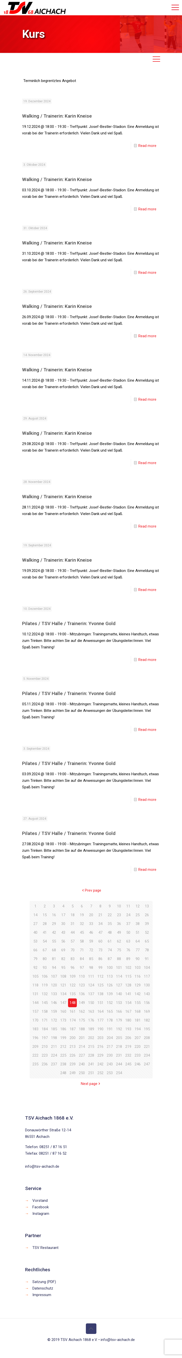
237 (54, 1064)
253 (110, 1073)
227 (82, 1055)
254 (119, 1073)
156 (147, 1002)
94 (54, 967)
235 (35, 1064)
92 (35, 967)
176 (91, 1020)
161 (73, 1011)
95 (63, 967)
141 (128, 994)
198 (54, 1038)
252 (100, 1073)
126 (110, 985)
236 (45, 1064)
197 (45, 1038)
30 (63, 923)
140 (119, 994)
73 (100, 950)
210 (45, 1046)
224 (54, 1055)
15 (45, 915)
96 (73, 967)
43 (63, 932)
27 (35, 923)
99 (100, 967)
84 (82, 959)
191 (110, 1029)
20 (91, 915)
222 (35, 1055)
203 (100, 1038)
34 (100, 923)
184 (45, 1029)
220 (138, 1046)
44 (73, 932)
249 (73, 1073)
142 (138, 994)
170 (35, 1020)
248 (63, 1073)
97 (82, 967)
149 (82, 1002)
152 (110, 1002)
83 (73, 959)
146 (54, 1002)
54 (45, 941)
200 (73, 1038)
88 (119, 959)
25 (138, 915)
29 (54, 923)
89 (128, 959)
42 (54, 932)
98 (91, 967)
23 (119, 915)
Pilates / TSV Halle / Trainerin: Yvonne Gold (68, 623)
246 (138, 1064)
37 (128, 923)
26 (147, 915)
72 (91, 950)
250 (82, 1073)
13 (147, 906)
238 (63, 1064)
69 (63, 950)
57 (73, 941)
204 (110, 1038)
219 (128, 1046)
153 (119, 1002)
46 (91, 932)
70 (73, 950)
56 (63, 941)
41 (45, 932)
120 (54, 985)
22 (110, 915)
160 (63, 1011)
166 (119, 1011)
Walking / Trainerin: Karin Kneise (57, 116)
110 (82, 976)
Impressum (41, 1295)
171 (45, 1020)
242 (100, 1064)
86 (100, 959)
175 (82, 1020)
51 (138, 932)
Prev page (91, 890)
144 (35, 1002)
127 (119, 985)
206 (128, 1038)
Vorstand (40, 1200)
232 (128, 1055)
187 (73, 1029)
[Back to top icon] (91, 1328)
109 (73, 976)
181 (138, 1020)
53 (35, 941)
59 (91, 941)
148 (73, 1002)
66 (35, 950)
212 (63, 1046)
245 (128, 1064)
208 (147, 1038)
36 (119, 923)
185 (54, 1029)
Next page (91, 1083)
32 (82, 923)
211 (54, 1046)
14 (35, 915)
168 (138, 1011)
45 (82, 932)
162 (82, 1011)
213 (73, 1046)
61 (110, 941)
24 (128, 915)
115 (128, 976)
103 (138, 967)
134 (63, 994)
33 (91, 923)
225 (63, 1055)
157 (35, 1011)
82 (63, 959)
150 (91, 1002)
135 (73, 994)
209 (35, 1046)
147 (63, 1002)
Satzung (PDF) (44, 1282)
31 (73, 923)
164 (100, 1011)
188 (82, 1029)
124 (91, 985)
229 (100, 1055)
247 (147, 1064)
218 (119, 1046)
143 (147, 994)
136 (82, 994)
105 (35, 976)
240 (82, 1064)
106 (45, 976)
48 (110, 932)
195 (147, 1029)
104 (147, 967)
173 (63, 1020)
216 (100, 1046)
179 (119, 1020)
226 (73, 1055)
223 (45, 1055)
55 (54, 941)
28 (45, 923)
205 (119, 1038)
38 (138, 923)
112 (100, 976)
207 (138, 1038)
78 (147, 950)
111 (91, 976)
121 (63, 985)
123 (82, 985)
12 (138, 906)
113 (110, 976)
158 (45, 1011)
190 (100, 1029)
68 (54, 950)
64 (138, 941)
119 (45, 985)
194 (138, 1029)
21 (100, 915)
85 (91, 959)
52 (147, 932)
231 (119, 1055)
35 (110, 923)
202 (91, 1038)
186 (63, 1029)
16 (54, 915)
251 (91, 1073)
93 (45, 967)
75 (119, 950)
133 (54, 994)
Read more (147, 145)
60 (100, 941)
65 (147, 941)
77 (138, 950)
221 (147, 1046)
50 (128, 932)
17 (63, 915)
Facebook (40, 1207)
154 (128, 1002)
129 (138, 985)
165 (110, 1011)
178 (110, 1020)
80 (45, 959)
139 (110, 994)
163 (91, 1011)
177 (100, 1020)
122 (73, 985)
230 (110, 1055)
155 (138, 1002)
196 (35, 1038)
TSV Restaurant (45, 1247)
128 (128, 985)
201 (82, 1038)
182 (147, 1020)
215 (91, 1046)
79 (35, 959)
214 (82, 1046)
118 (35, 985)
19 (82, 915)
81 (54, 959)
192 (119, 1029)
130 (147, 985)
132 (45, 994)
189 (91, 1029)
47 (100, 932)
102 (128, 967)
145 (45, 1002)
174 (73, 1020)
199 (63, 1038)
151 (100, 1002)
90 (138, 959)
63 (128, 941)
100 (110, 967)
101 (119, 967)
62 (119, 941)
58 (82, 941)
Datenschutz (42, 1288)
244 (119, 1064)
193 (128, 1029)
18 (73, 915)
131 (35, 994)
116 (138, 976)
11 (128, 906)
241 (91, 1064)
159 (54, 1011)
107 (54, 976)
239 (73, 1064)
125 (100, 985)
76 (128, 950)
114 (119, 976)
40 (35, 932)
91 (147, 959)
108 (63, 976)
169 (147, 1011)
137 (91, 994)
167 (128, 1011)
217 (110, 1046)
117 (147, 976)
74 (110, 950)
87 (110, 959)
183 (35, 1029)
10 (119, 906)
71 (82, 950)
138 (100, 994)
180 (128, 1020)
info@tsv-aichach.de (42, 1166)
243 (110, 1064)
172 (54, 1020)
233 (138, 1055)
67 (45, 950)
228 (91, 1055)
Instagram (40, 1213)
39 (147, 923)
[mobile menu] (175, 7)
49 (119, 932)
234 (147, 1055)
